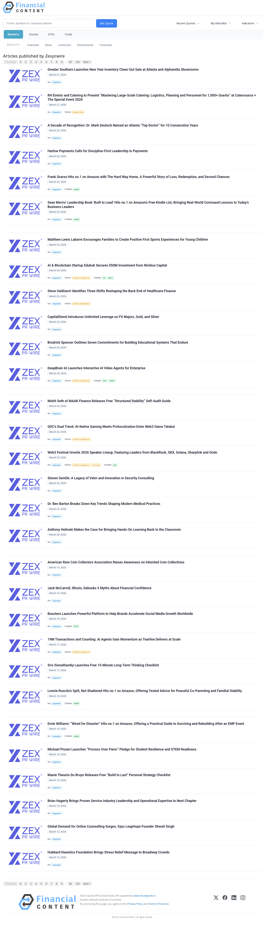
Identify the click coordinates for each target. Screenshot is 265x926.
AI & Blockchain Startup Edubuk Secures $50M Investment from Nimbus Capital (107, 265)
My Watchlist (219, 23)
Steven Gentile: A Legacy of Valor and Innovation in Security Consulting (101, 478)
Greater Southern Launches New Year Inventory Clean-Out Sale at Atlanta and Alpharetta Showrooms (123, 69)
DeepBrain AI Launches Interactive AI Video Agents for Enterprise (96, 368)
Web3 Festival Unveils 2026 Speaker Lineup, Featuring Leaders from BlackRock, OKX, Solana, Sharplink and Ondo (132, 452)
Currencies (64, 45)
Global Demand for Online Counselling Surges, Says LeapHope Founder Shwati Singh (111, 826)
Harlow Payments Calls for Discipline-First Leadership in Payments (98, 151)
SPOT (76, 626)
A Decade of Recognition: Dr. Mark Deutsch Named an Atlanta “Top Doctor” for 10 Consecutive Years (123, 125)
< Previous (10, 62)
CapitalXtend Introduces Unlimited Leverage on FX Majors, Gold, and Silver (103, 317)
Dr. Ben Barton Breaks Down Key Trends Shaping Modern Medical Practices (104, 504)
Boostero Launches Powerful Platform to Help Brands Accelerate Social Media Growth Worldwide (120, 614)
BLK (115, 465)
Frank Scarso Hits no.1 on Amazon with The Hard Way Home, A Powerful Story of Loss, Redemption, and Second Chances (139, 177)
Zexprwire (57, 82)
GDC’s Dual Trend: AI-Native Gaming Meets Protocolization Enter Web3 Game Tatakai (111, 427)
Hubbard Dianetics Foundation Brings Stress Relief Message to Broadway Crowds (109, 852)
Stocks (33, 34)
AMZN (76, 189)
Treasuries (105, 45)
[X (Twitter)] (216, 902)
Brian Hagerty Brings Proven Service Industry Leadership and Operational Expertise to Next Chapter (122, 801)
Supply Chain (78, 112)
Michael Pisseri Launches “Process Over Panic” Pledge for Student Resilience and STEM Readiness (122, 749)
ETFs (51, 34)
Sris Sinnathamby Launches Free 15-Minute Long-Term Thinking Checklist (103, 665)
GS (104, 278)
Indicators (248, 23)
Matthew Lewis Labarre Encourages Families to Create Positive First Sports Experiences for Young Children (128, 239)
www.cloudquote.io (145, 895)
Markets (13, 34)
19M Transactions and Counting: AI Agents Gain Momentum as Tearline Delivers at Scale (114, 639)
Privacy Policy (135, 903)
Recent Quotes (186, 23)
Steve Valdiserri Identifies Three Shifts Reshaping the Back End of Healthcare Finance (112, 291)
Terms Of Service (159, 903)
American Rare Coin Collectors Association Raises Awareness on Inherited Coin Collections (116, 562)
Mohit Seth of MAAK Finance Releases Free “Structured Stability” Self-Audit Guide (109, 401)
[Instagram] (243, 902)
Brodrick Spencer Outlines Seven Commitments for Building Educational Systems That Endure (118, 342)
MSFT (110, 278)
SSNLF (112, 381)
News (48, 45)
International (85, 45)
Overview (33, 45)
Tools (68, 34)
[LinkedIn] (234, 902)
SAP (104, 381)
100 (78, 62)
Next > (86, 62)
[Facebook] (225, 902)
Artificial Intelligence (81, 278)
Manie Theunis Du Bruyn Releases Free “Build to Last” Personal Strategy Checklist (109, 775)
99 (70, 62)
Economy (96, 465)
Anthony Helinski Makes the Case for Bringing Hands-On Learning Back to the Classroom (114, 529)
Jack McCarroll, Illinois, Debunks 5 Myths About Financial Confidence (99, 588)
